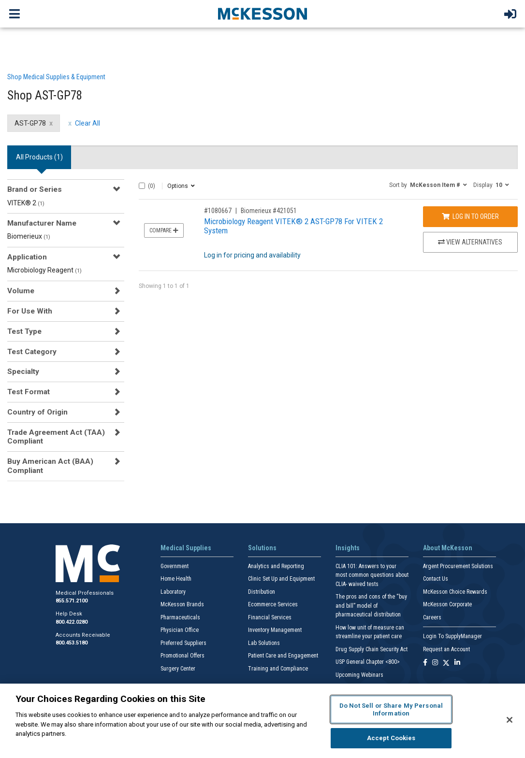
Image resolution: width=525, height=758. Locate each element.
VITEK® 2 (25, 203)
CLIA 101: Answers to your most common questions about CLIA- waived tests (371, 575)
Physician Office (179, 630)
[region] (262, 721)
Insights (347, 548)
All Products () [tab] (39, 157)
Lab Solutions (264, 643)
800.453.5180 (72, 643)
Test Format (28, 391)
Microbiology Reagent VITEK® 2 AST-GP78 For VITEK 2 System (293, 225)
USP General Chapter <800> (367, 661)
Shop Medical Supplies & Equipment (56, 77)
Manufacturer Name (41, 223)
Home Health (175, 578)
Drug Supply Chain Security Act (371, 649)
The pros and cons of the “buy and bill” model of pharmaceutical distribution (371, 605)
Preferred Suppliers (183, 643)
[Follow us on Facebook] (425, 663)
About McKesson (447, 548)
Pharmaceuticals (180, 617)
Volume (20, 290)
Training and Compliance (278, 668)
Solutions (262, 548)
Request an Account (446, 649)
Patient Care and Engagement (283, 655)
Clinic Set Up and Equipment (281, 578)
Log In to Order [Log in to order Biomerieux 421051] (470, 216)
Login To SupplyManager (452, 636)
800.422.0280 (72, 622)
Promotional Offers (182, 655)
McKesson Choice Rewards (455, 591)
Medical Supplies (185, 548)
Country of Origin (37, 412)
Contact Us (435, 578)
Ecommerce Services (273, 604)
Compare (163, 230)
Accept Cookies (391, 738)
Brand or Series (34, 189)
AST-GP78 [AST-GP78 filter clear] (30, 123)
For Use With (29, 311)
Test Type (24, 331)
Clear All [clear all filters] (87, 123)
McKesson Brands (182, 604)
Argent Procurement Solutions (458, 566)
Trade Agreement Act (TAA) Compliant (56, 436)
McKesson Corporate (447, 604)
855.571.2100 (72, 601)
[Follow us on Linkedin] (457, 663)
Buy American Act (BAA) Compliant (50, 465)
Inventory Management (275, 630)
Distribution (261, 591)
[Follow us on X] (446, 663)
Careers (432, 617)
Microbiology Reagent (44, 270)
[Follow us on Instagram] (435, 663)
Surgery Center (177, 668)
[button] (428, 184)
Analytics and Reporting (276, 566)
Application (27, 257)
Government (174, 566)
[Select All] (142, 186)
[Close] (509, 719)
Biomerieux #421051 (269, 211)
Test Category (32, 351)
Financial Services (270, 617)
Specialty (23, 371)
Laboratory (173, 591)
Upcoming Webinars (359, 675)
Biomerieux (28, 236)
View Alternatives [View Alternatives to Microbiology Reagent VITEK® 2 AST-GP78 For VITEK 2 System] (470, 242)
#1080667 (218, 211)
